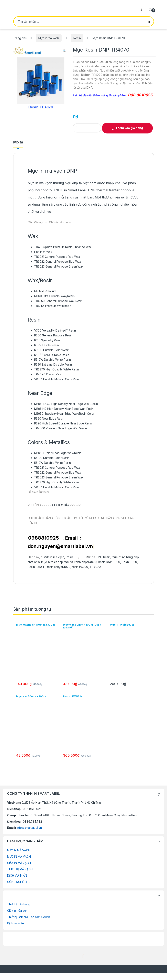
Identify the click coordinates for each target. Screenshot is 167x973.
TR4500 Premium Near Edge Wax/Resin (60, 428)
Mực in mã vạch (48, 38)
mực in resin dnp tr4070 (57, 562)
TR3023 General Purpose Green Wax (59, 266)
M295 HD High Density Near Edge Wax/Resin (64, 408)
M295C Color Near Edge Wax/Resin (58, 453)
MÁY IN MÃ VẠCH (18, 850)
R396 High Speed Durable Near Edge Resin (63, 423)
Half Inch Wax (43, 251)
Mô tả (18, 142)
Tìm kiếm (148, 21)
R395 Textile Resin (46, 345)
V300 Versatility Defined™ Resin (55, 330)
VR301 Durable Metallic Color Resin (57, 379)
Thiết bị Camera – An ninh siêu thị (28, 917)
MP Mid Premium (45, 291)
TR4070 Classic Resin (48, 374)
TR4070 (95, 567)
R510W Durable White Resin (52, 359)
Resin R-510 (129, 562)
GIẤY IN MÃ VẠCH (19, 863)
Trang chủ (20, 38)
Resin (77, 38)
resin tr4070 (80, 567)
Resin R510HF (36, 567)
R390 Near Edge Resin (49, 418)
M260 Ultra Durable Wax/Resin (54, 296)
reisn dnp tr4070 (85, 562)
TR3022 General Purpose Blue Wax (57, 261)
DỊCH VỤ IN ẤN (17, 875)
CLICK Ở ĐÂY (60, 505)
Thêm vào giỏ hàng (129, 128)
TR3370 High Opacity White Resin (56, 369)
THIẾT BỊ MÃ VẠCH (20, 869)
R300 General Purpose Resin (53, 335)
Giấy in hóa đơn (17, 910)
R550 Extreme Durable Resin (53, 364)
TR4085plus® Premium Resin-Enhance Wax (63, 247)
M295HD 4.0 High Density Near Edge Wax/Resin (66, 404)
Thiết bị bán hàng (18, 904)
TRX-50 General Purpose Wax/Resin (58, 301)
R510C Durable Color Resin (52, 350)
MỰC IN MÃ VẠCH (19, 856)
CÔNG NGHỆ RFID (19, 882)
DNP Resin (104, 557)
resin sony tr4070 (59, 567)
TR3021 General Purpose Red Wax (57, 256)
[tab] (18, 144)
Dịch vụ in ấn (15, 923)
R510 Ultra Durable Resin (51, 355)
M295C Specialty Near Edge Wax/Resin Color (64, 413)
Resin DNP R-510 (109, 562)
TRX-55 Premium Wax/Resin (52, 305)
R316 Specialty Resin (47, 340)
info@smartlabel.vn (29, 827)
